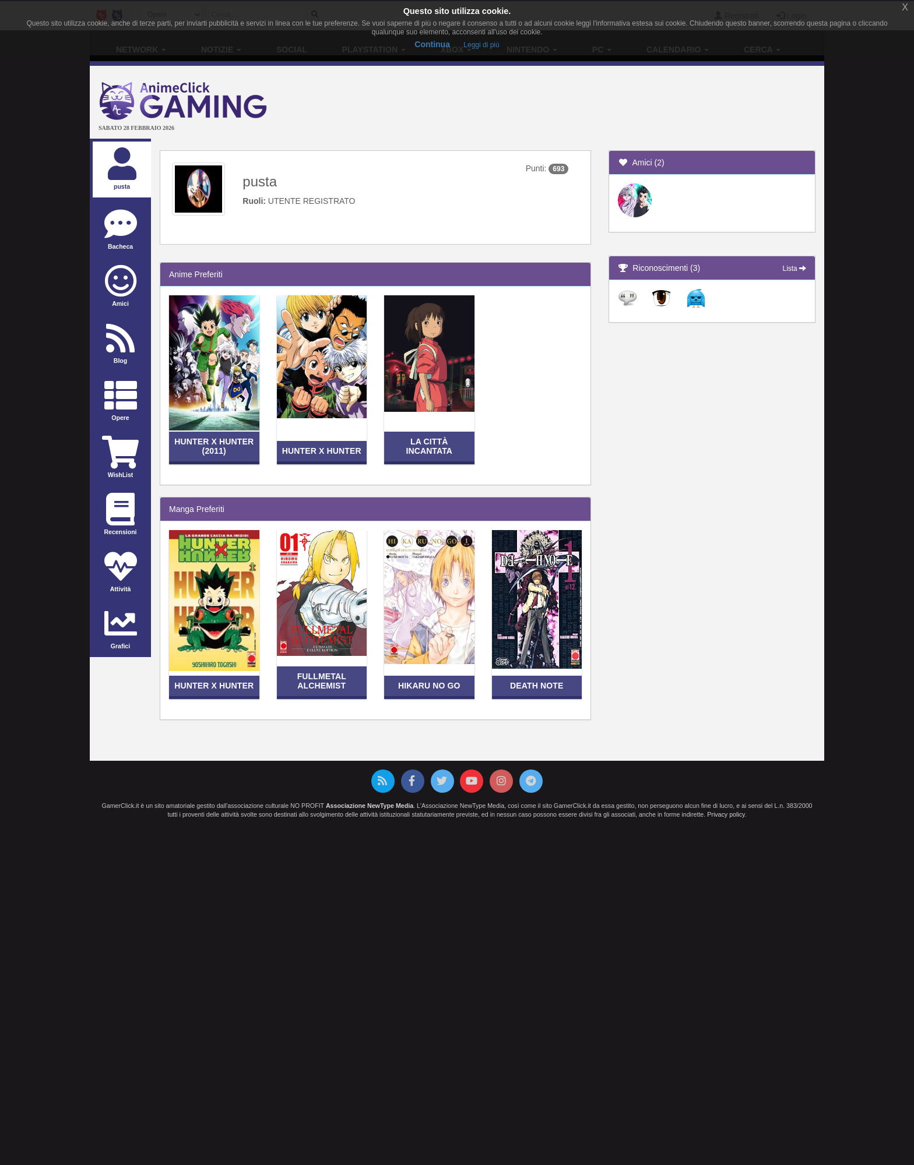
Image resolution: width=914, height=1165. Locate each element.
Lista (794, 268)
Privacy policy (725, 814)
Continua (432, 44)
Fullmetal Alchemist (321, 681)
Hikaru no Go (429, 685)
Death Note (536, 685)
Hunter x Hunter (321, 451)
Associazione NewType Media (369, 805)
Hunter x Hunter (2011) (214, 446)
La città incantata (429, 446)
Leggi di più (481, 45)
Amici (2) (641, 162)
